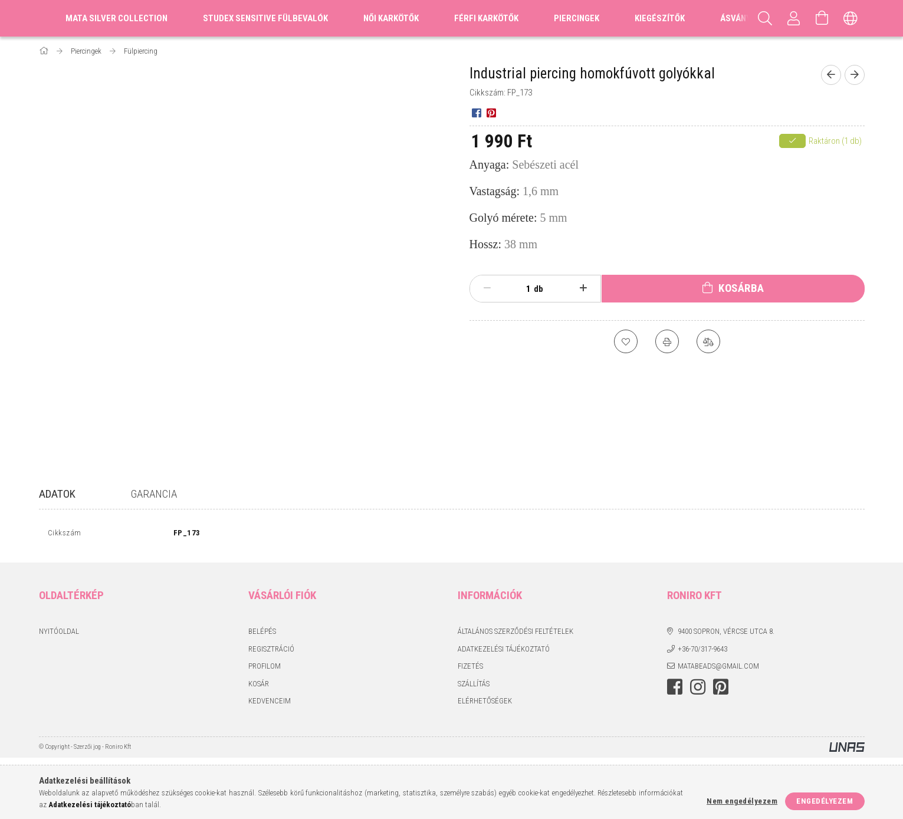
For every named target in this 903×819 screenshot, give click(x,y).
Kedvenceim (269, 703)
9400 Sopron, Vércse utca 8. (726, 634)
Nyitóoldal (59, 634)
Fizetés (470, 669)
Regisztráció (271, 651)
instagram (697, 689)
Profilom (264, 669)
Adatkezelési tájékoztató (504, 651)
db (538, 289)
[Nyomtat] (667, 341)
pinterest (720, 689)
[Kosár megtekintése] (822, 18)
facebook (674, 689)
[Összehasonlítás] (708, 341)
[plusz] (583, 288)
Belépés (262, 634)
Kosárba (741, 288)
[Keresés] (765, 18)
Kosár (258, 686)
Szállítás (474, 686)
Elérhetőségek (485, 703)
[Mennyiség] (522, 289)
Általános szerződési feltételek (515, 634)
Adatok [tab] (57, 494)
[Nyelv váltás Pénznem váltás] (850, 18)
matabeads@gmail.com (718, 669)
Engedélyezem (824, 801)
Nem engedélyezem (742, 801)
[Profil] (794, 18)
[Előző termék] (831, 75)
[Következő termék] (855, 75)
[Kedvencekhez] (626, 341)
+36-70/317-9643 (702, 651)
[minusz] (487, 288)
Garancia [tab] (154, 494)
